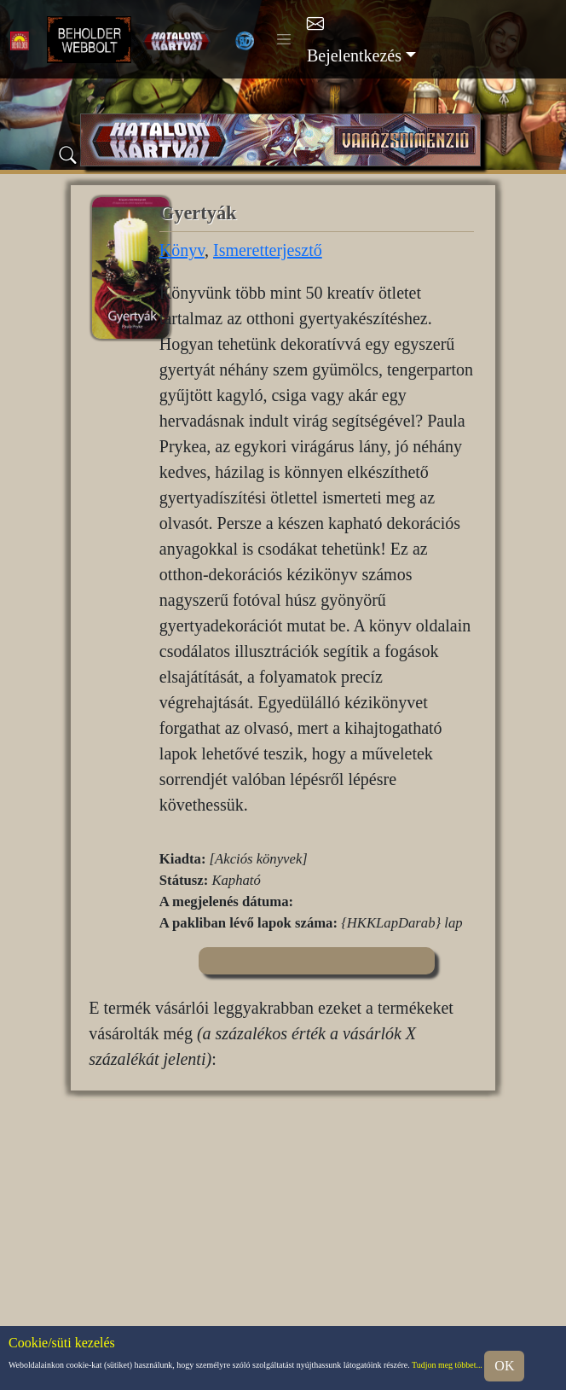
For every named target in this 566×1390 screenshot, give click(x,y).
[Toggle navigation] (284, 39)
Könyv (182, 250)
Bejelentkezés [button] (354, 55)
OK (504, 1365)
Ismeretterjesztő (267, 250)
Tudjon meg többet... (447, 1365)
